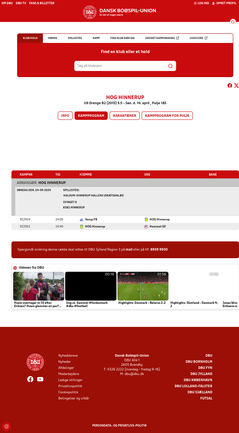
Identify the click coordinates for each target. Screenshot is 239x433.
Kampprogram (91, 116)
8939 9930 (159, 249)
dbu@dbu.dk (134, 374)
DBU (208, 355)
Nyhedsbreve (68, 355)
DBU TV (21, 3)
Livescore (198, 38)
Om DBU (7, 3)
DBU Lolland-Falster (193, 386)
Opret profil (224, 3)
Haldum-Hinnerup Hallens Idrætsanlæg (93, 195)
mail (129, 249)
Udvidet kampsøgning (162, 38)
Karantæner (124, 116)
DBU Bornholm (199, 361)
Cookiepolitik (68, 392)
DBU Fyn (205, 367)
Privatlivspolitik (70, 386)
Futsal (206, 398)
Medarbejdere (68, 374)
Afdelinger (66, 367)
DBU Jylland (201, 374)
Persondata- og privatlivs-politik (119, 425)
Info (65, 116)
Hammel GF (158, 226)
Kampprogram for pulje (167, 116)
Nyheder (64, 361)
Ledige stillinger (70, 380)
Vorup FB (91, 219)
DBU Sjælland (200, 392)
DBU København (198, 380)
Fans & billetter (41, 3)
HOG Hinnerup (52, 183)
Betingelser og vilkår (73, 398)
